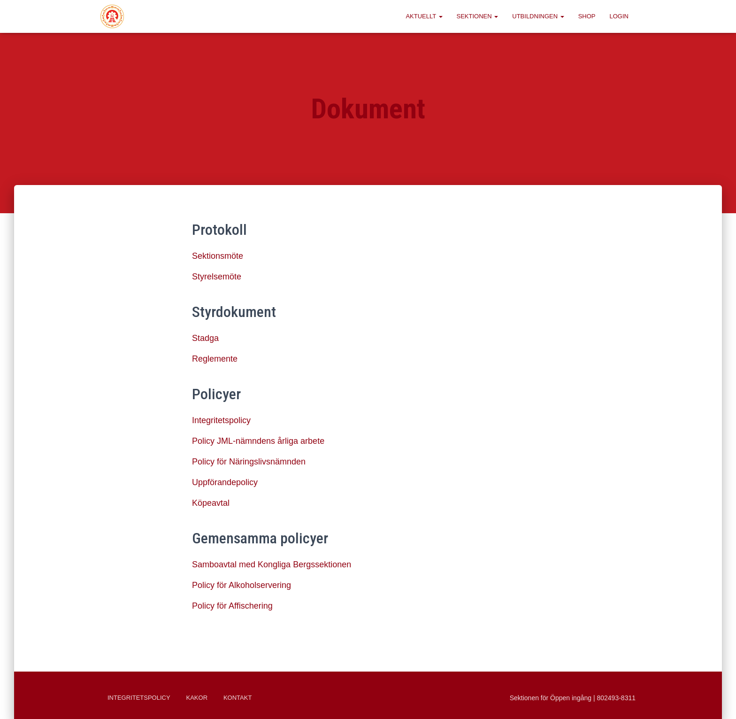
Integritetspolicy (221, 420)
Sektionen (477, 16)
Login (619, 16)
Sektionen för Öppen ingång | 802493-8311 (573, 698)
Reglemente (215, 358)
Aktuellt (424, 16)
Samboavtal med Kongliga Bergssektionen (271, 564)
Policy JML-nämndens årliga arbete (258, 441)
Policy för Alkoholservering (241, 585)
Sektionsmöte (217, 256)
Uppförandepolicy (225, 482)
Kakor (197, 697)
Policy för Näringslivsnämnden (249, 461)
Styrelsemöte (216, 276)
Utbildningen (538, 16)
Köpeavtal (211, 503)
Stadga (205, 338)
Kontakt (237, 697)
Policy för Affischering (232, 606)
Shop (587, 16)
